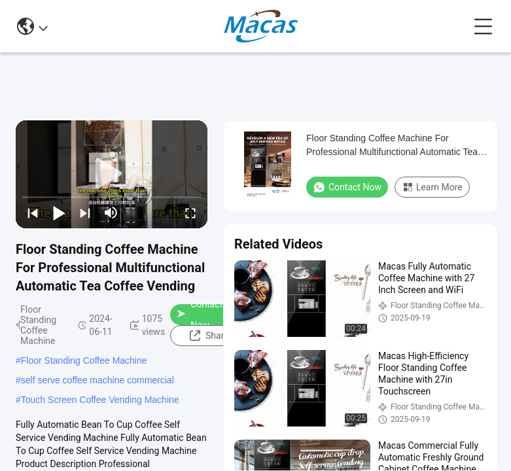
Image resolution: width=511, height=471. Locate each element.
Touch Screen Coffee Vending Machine (100, 399)
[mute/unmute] (111, 212)
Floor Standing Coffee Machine (84, 360)
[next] (85, 212)
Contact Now (199, 314)
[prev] (33, 212)
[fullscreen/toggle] (190, 212)
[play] (112, 174)
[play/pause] (59, 212)
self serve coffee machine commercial (97, 380)
